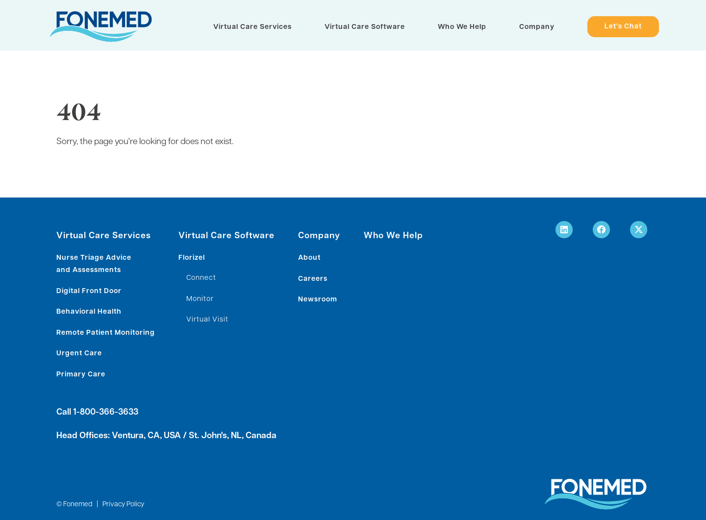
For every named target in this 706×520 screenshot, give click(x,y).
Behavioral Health (89, 312)
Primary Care (80, 374)
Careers (313, 279)
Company (537, 27)
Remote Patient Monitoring (105, 333)
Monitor (200, 299)
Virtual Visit (207, 319)
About (309, 258)
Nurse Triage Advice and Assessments (93, 264)
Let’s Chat (623, 27)
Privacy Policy (123, 504)
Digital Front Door (89, 291)
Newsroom (317, 299)
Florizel (191, 258)
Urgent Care (79, 353)
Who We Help (462, 27)
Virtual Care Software (365, 27)
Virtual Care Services (252, 27)
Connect (201, 278)
